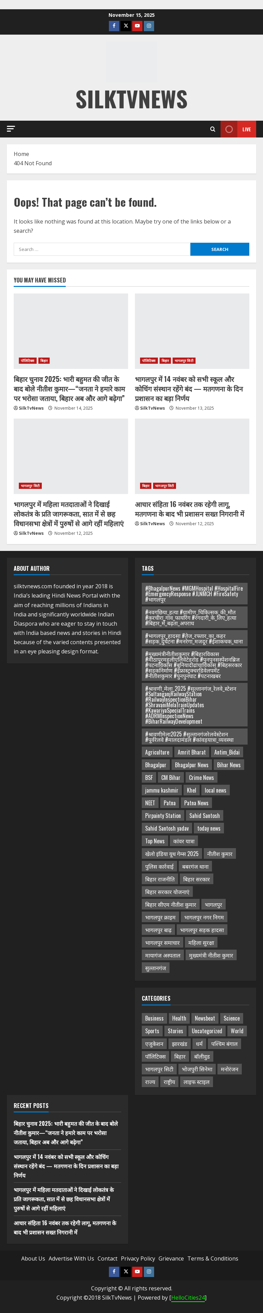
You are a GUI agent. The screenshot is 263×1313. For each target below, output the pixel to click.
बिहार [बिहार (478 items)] (180, 1056)
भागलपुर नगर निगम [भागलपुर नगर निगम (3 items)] (204, 917)
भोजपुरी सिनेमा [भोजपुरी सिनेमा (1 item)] (197, 1069)
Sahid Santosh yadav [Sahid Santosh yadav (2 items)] (167, 828)
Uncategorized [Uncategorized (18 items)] (207, 1031)
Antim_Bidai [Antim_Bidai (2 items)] (227, 752)
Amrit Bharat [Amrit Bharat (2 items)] (192, 752)
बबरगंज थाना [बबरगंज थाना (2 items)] (195, 866)
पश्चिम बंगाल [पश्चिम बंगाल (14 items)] (224, 1043)
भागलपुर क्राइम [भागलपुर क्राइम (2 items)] (160, 917)
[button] (11, 129)
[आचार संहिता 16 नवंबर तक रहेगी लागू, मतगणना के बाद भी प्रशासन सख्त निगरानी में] (192, 456)
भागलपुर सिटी (184, 360)
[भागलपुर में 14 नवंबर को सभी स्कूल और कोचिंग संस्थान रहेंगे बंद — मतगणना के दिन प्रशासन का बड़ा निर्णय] (192, 331)
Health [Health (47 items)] (179, 1018)
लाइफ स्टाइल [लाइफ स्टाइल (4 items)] (197, 1081)
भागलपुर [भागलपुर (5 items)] (213, 904)
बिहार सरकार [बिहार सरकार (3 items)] (196, 879)
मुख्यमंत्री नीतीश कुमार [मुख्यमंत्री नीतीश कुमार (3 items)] (211, 955)
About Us (33, 1258)
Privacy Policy (138, 1258)
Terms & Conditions (212, 1258)
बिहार (44, 360)
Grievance (171, 1258)
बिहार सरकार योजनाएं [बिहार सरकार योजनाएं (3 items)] (167, 892)
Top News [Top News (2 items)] (155, 841)
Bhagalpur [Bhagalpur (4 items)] (155, 765)
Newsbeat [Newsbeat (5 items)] (205, 1018)
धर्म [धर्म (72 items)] (199, 1043)
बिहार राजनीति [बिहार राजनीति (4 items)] (160, 879)
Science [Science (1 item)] (232, 1018)
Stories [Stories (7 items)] (175, 1031)
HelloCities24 (188, 1297)
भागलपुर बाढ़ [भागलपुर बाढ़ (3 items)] (158, 930)
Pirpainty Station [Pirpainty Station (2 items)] (163, 815)
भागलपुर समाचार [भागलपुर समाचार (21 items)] (162, 942)
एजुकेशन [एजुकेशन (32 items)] (154, 1043)
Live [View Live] (236, 129)
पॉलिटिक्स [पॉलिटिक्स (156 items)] (155, 1056)
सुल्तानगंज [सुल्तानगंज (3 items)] (155, 968)
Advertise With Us (71, 1258)
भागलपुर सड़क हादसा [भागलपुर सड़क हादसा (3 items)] (202, 930)
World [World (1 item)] (237, 1031)
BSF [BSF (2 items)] (149, 777)
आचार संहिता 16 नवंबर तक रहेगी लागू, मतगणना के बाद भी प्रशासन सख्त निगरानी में (189, 509)
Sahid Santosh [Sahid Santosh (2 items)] (204, 815)
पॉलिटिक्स (28, 360)
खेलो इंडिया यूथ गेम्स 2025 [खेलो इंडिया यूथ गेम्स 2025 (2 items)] (172, 854)
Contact (107, 1258)
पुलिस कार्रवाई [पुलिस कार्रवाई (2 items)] (159, 866)
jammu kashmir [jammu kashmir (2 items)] (161, 790)
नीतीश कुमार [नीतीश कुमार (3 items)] (220, 854)
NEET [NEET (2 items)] (150, 803)
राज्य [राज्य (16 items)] (150, 1081)
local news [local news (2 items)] (215, 790)
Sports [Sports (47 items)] (152, 1031)
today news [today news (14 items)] (209, 828)
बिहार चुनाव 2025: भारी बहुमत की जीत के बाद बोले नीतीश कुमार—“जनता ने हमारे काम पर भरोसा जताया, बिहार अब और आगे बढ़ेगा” (69, 388)
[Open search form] (212, 129)
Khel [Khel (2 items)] (191, 790)
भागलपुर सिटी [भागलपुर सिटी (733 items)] (159, 1069)
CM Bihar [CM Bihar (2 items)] (170, 777)
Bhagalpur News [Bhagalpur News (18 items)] (192, 765)
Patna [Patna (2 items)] (170, 803)
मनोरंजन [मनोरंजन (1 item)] (229, 1069)
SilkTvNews (31, 408)
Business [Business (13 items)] (154, 1018)
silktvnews (131, 98)
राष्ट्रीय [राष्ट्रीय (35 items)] (169, 1081)
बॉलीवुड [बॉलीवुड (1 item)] (202, 1056)
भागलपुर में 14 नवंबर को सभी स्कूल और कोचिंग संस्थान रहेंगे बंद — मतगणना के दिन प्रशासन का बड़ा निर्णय (189, 388)
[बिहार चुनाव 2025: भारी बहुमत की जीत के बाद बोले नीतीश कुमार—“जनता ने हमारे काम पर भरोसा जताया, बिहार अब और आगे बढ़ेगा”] (71, 331)
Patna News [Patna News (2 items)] (196, 803)
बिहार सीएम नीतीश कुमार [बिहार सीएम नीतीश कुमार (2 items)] (170, 904)
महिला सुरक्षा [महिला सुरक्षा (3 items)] (201, 942)
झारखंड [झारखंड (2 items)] (179, 1043)
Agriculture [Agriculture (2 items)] (157, 752)
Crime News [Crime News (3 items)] (201, 777)
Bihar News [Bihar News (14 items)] (229, 765)
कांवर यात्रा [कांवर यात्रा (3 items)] (184, 841)
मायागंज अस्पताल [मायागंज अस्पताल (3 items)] (162, 955)
